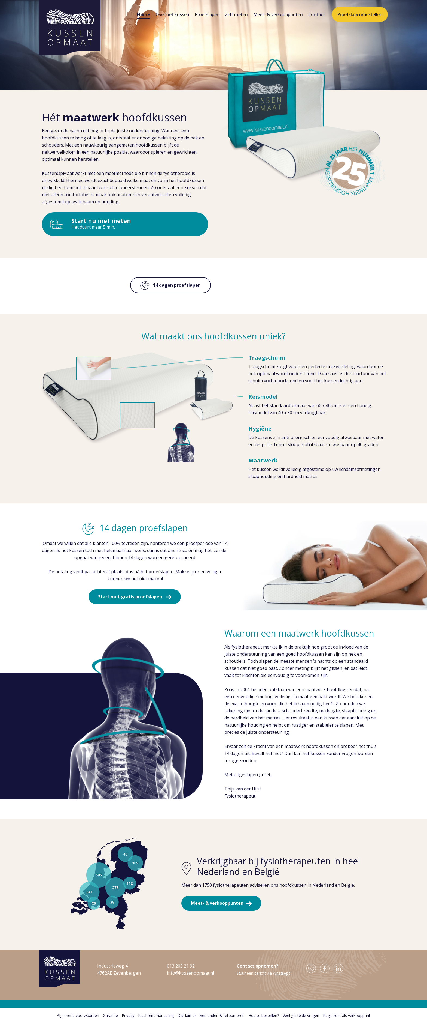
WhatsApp (282, 980)
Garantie (110, 1022)
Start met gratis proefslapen (129, 600)
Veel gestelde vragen (301, 1022)
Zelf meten (236, 14)
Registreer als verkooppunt (346, 1022)
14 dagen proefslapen (170, 285)
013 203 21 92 (181, 973)
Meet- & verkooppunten (278, 14)
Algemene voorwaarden (78, 1022)
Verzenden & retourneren (222, 1022)
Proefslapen (207, 14)
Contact (316, 14)
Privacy (128, 1022)
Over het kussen (172, 14)
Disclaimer (187, 1022)
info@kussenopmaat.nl (190, 980)
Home (143, 14)
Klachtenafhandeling (156, 1022)
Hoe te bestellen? (263, 1022)
